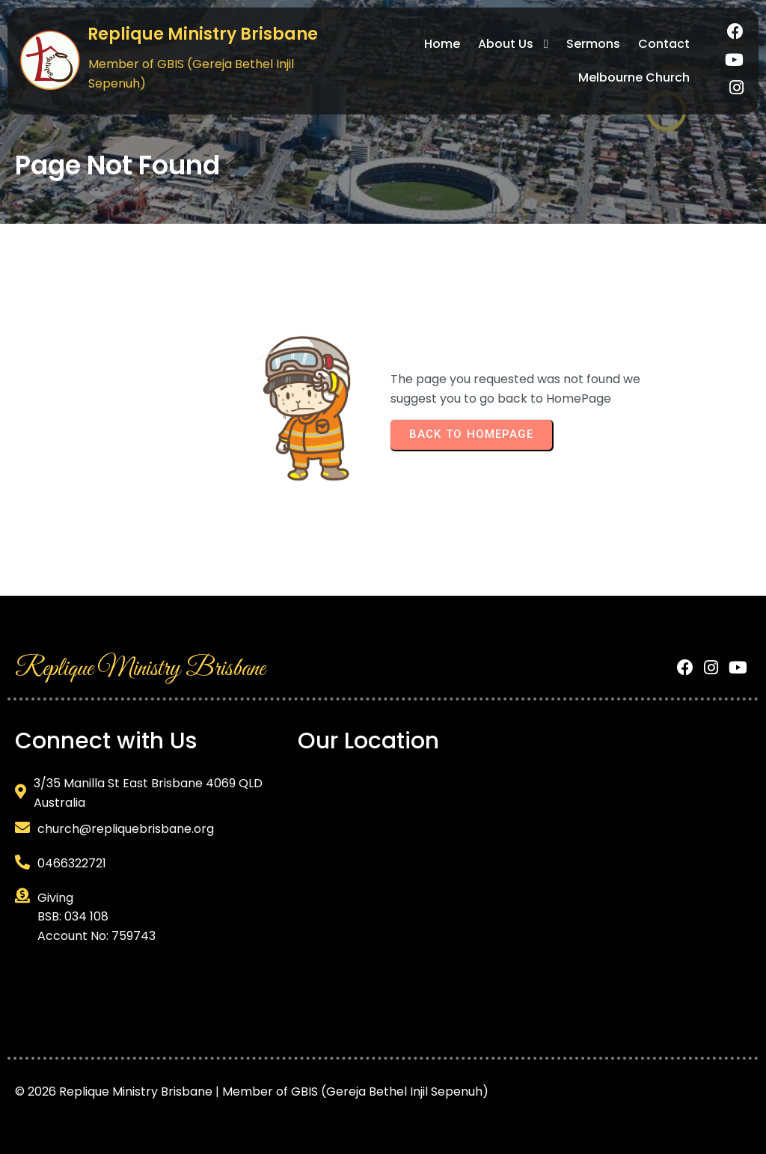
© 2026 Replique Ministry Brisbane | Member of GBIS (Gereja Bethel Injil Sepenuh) (251, 1091)
